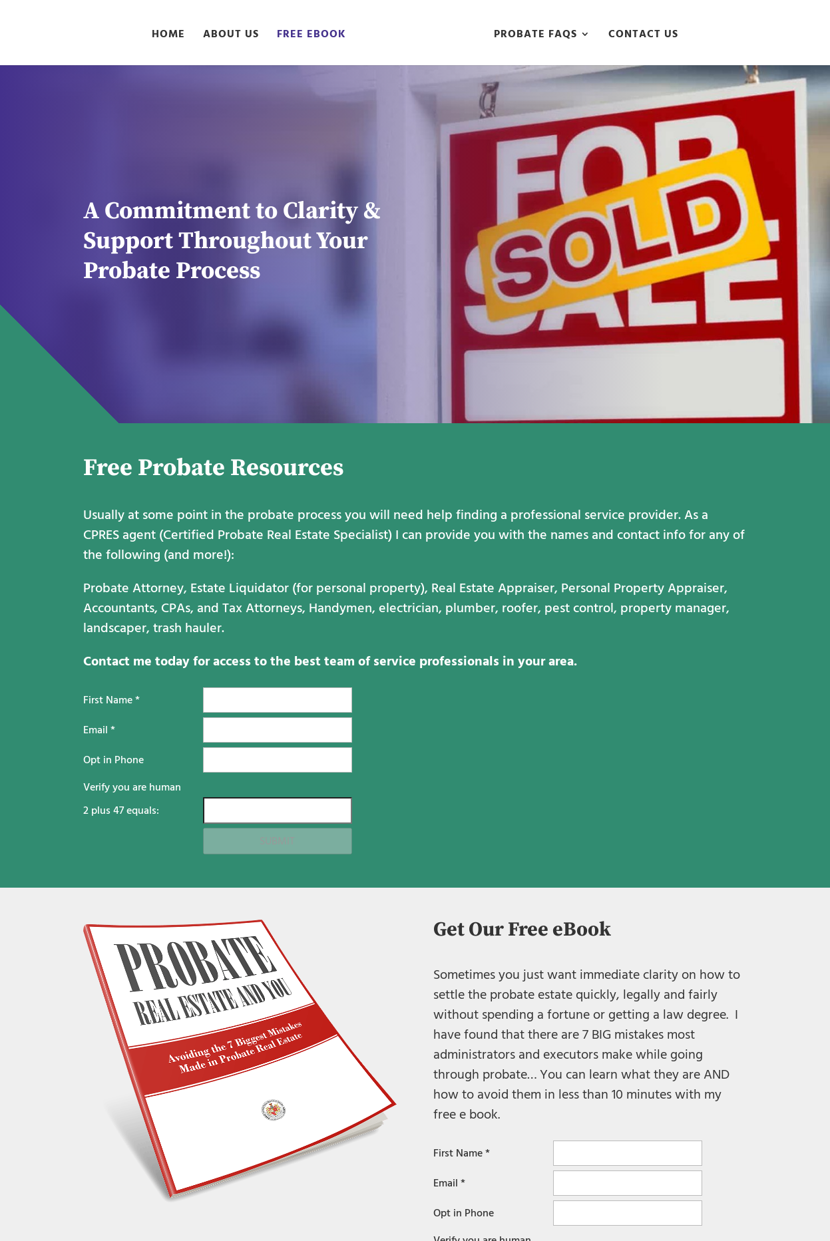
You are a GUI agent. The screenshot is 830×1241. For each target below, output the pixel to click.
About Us (231, 36)
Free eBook (311, 36)
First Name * (111, 700)
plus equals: (121, 810)
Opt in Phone (113, 760)
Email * (99, 730)
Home (168, 36)
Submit (277, 841)
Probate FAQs (535, 36)
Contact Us (643, 36)
